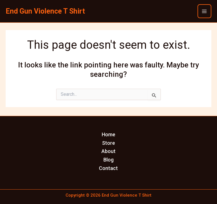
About (108, 151)
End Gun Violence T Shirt (45, 11)
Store (108, 143)
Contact (108, 168)
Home (108, 134)
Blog (108, 160)
